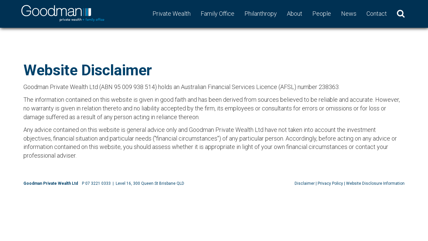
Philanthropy (260, 13)
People (321, 13)
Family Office (217, 13)
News (348, 13)
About (294, 13)
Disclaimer (305, 183)
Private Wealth (171, 13)
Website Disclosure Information (375, 183)
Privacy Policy (330, 183)
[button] (401, 13)
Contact (376, 13)
